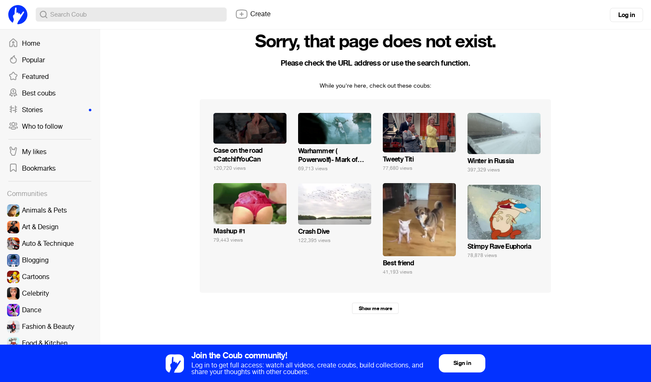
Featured (28, 77)
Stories (49, 110)
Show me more (375, 308)
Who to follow (35, 126)
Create (253, 14)
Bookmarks (32, 168)
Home (24, 43)
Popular (26, 60)
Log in (626, 15)
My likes (27, 152)
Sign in (462, 363)
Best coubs (32, 93)
